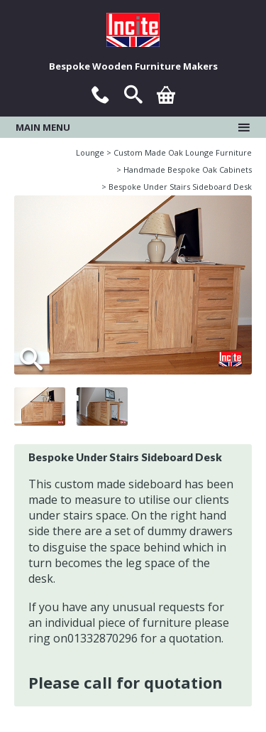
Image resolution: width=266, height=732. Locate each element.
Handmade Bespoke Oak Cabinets (187, 169)
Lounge (90, 152)
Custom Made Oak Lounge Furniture (182, 152)
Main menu (133, 127)
